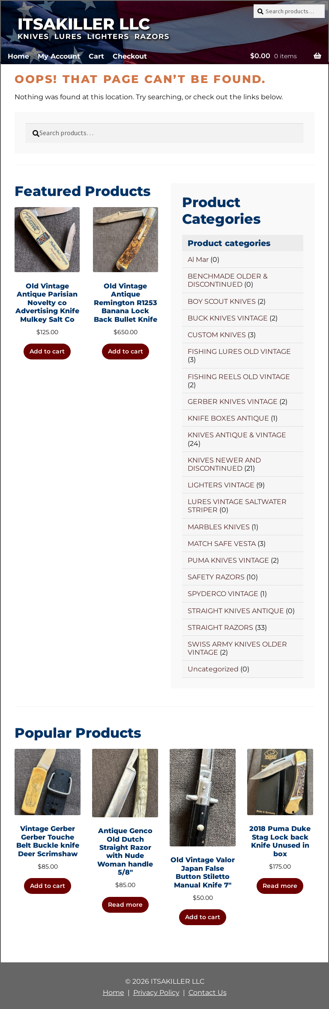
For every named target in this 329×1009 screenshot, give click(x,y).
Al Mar (198, 259)
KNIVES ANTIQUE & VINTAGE (237, 435)
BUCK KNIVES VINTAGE (228, 318)
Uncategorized (213, 669)
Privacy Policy (156, 992)
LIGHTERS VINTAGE (221, 485)
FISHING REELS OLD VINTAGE (239, 377)
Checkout (130, 56)
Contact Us (207, 992)
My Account (59, 56)
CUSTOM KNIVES (217, 335)
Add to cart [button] (47, 351)
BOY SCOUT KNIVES (222, 301)
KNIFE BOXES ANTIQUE (228, 418)
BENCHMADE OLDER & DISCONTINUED (228, 280)
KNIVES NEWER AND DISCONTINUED (224, 464)
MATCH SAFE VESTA (222, 544)
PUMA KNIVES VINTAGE (228, 560)
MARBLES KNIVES (219, 527)
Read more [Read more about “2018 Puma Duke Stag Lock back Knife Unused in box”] (280, 886)
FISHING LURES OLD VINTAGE (239, 351)
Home (18, 56)
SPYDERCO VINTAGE (223, 594)
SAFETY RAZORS (216, 577)
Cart (96, 56)
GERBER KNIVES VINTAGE (233, 402)
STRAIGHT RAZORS (220, 627)
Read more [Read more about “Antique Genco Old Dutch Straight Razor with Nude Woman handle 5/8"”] (125, 904)
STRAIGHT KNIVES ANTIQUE (236, 611)
